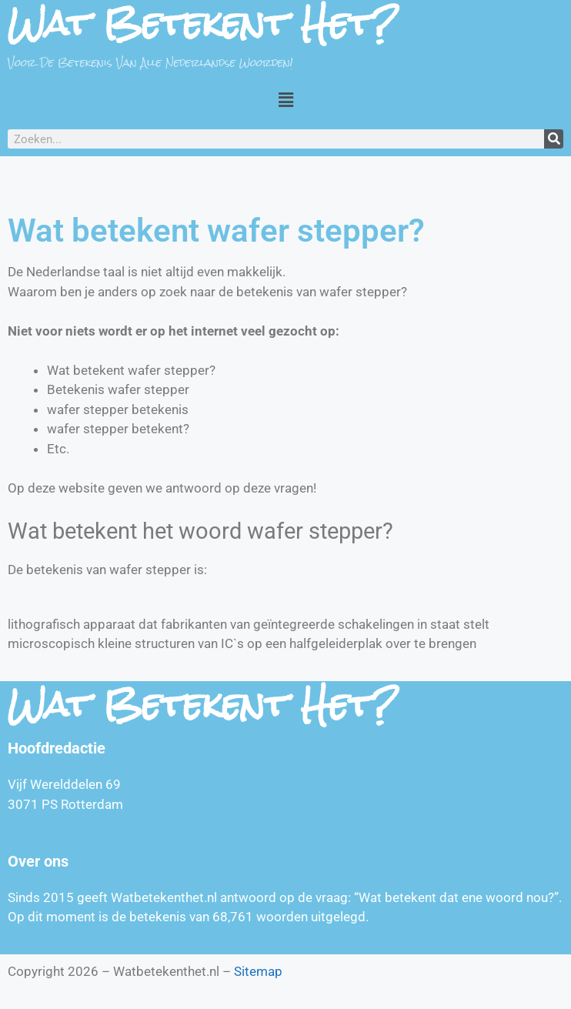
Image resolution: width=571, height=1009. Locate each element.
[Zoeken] (553, 139)
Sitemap (258, 971)
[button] (285, 99)
